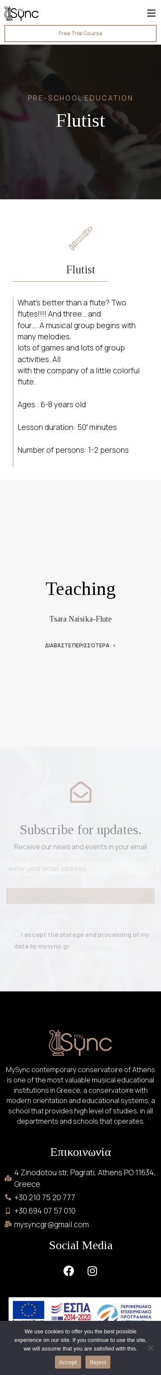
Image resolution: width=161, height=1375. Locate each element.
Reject (98, 1362)
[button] (151, 13)
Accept (68, 1362)
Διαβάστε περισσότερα (77, 645)
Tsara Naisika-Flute (80, 619)
